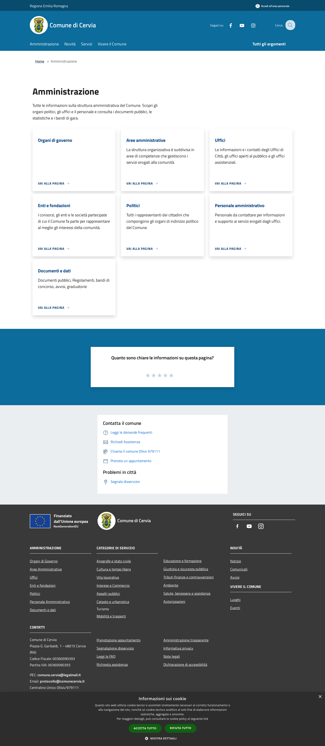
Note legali (171, 656)
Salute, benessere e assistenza (186, 593)
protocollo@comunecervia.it (62, 681)
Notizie (235, 561)
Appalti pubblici (108, 593)
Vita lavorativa (108, 577)
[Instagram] (249, 25)
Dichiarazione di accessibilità (185, 664)
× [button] (320, 697)
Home (39, 61)
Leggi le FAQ (106, 656)
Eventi (235, 607)
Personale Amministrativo (50, 601)
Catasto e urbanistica (113, 601)
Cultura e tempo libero (114, 569)
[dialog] (162, 719)
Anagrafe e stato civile (114, 561)
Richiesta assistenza (112, 664)
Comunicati (239, 569)
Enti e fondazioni (43, 585)
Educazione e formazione (182, 561)
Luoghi (235, 599)
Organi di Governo (44, 561)
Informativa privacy (178, 648)
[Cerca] (289, 25)
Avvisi (234, 577)
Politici (35, 593)
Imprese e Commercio (113, 585)
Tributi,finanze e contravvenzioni (188, 577)
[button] (162, 738)
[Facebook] (227, 25)
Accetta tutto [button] (145, 728)
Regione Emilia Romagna (49, 6)
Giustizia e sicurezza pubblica (185, 569)
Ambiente (170, 585)
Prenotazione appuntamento (118, 640)
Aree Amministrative (46, 569)
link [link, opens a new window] (206, 719)
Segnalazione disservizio (115, 648)
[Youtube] (238, 25)
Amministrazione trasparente (186, 640)
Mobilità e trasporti (111, 616)
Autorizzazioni (174, 601)
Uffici (34, 577)
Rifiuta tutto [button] (180, 728)
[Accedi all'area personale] (272, 6)
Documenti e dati (43, 610)
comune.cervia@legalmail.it (59, 675)
